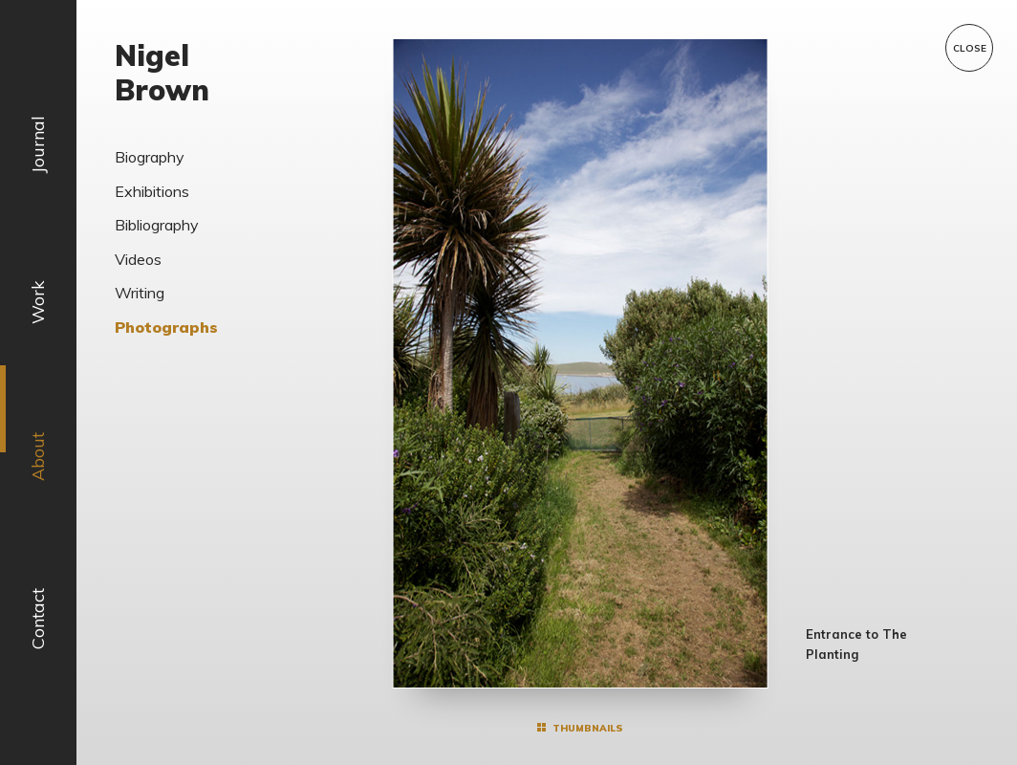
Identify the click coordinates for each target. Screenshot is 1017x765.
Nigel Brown (162, 72)
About (38, 456)
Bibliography (157, 224)
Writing (139, 292)
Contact (38, 618)
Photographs (166, 327)
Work (38, 302)
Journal (38, 144)
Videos (138, 259)
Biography (149, 156)
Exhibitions (152, 191)
